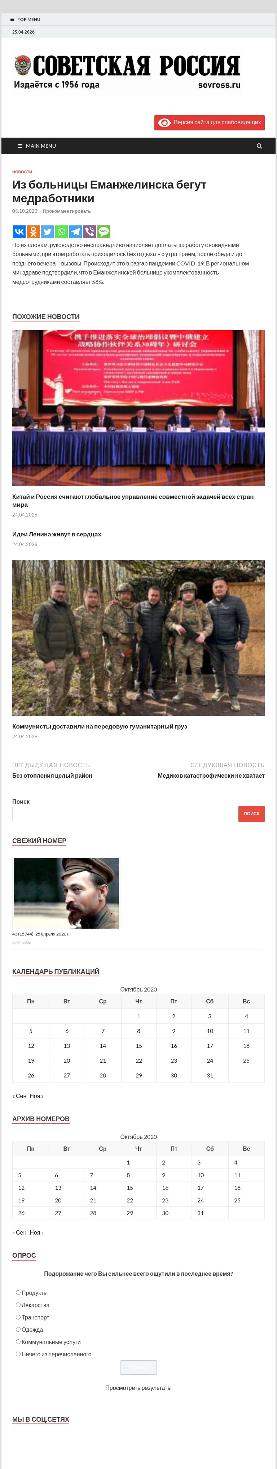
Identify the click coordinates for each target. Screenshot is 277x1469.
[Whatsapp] (61, 231)
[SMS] (103, 231)
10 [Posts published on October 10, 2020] (200, 1174)
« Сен (19, 1095)
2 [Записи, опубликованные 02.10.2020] (173, 1015)
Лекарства (35, 1304)
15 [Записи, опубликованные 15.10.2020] (139, 1045)
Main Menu (41, 146)
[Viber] (89, 231)
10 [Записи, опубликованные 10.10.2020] (210, 1030)
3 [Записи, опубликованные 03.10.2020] (209, 1015)
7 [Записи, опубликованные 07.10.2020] (103, 1030)
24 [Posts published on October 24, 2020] (200, 1200)
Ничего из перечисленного (57, 1354)
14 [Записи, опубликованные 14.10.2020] (103, 1045)
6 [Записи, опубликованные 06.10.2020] (67, 1030)
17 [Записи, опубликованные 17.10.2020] (210, 1045)
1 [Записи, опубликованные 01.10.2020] (138, 1015)
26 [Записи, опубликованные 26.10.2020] (31, 1075)
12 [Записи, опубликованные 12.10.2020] (31, 1045)
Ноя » (37, 1095)
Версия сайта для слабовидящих (209, 121)
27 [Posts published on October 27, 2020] (58, 1212)
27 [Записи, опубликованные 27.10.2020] (66, 1075)
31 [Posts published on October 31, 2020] (200, 1212)
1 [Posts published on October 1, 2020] (128, 1162)
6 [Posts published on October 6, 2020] (56, 1174)
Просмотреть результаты (138, 1387)
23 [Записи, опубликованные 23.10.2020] (174, 1060)
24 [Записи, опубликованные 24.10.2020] (210, 1060)
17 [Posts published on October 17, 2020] (200, 1187)
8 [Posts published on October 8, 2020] (128, 1174)
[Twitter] (47, 231)
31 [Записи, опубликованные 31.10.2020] (210, 1075)
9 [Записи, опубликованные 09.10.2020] (173, 1030)
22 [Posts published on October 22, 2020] (130, 1200)
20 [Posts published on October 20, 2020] (58, 1200)
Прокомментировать (67, 211)
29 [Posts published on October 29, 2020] (130, 1212)
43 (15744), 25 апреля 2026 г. (41, 934)
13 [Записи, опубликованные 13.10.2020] (66, 1045)
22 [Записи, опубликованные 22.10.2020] (139, 1060)
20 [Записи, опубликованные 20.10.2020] (66, 1060)
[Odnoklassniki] (33, 231)
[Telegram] (75, 231)
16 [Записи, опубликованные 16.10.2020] (174, 1045)
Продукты (35, 1292)
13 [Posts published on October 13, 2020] (58, 1187)
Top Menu (29, 19)
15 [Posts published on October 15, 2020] (130, 1187)
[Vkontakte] (19, 231)
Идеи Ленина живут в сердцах (56, 534)
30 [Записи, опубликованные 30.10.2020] (174, 1075)
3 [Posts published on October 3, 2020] (199, 1162)
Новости (22, 171)
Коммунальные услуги (51, 1341)
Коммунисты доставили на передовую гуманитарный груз (99, 726)
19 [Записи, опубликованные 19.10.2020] (31, 1060)
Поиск (21, 801)
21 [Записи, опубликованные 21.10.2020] (103, 1060)
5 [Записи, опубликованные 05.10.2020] (30, 1030)
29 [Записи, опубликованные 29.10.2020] (139, 1075)
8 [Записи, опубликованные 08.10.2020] (138, 1030)
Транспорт (35, 1317)
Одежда (32, 1329)
